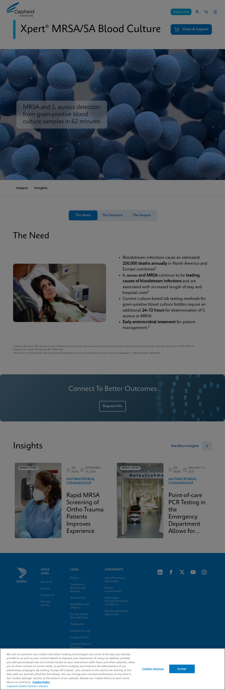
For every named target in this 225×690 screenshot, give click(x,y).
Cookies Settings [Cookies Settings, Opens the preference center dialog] (153, 669)
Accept (182, 669)
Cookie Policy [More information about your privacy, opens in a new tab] (41, 682)
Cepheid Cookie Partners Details (27, 686)
